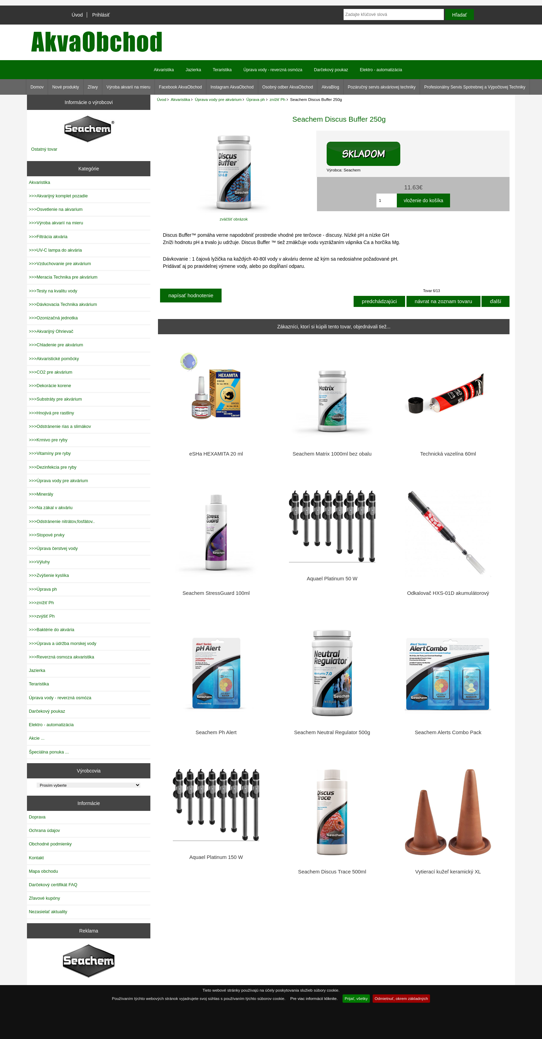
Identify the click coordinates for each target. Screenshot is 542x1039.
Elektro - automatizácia (381, 69)
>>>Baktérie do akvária (51, 629)
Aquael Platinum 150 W (216, 857)
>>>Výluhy (39, 561)
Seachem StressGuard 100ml (216, 593)
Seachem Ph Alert (216, 732)
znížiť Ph (278, 99)
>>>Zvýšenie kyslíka (49, 575)
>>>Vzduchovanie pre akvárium (60, 263)
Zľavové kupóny (44, 898)
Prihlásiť (101, 15)
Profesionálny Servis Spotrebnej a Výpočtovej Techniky (474, 87)
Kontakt (36, 857)
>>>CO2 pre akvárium (50, 372)
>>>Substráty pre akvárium (55, 399)
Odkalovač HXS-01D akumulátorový (448, 593)
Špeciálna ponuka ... (49, 752)
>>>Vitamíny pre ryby (50, 453)
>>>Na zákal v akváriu (51, 507)
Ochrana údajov (44, 830)
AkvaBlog (330, 87)
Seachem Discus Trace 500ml (332, 871)
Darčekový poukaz (331, 69)
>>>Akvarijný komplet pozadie (58, 195)
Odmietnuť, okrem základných (401, 998)
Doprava (37, 817)
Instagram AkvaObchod (232, 87)
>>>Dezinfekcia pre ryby (52, 467)
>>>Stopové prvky (46, 534)
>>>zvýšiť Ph (42, 616)
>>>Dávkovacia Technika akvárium (63, 304)
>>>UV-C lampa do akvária (55, 250)
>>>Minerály (41, 494)
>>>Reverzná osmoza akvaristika (61, 656)
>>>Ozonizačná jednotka (53, 317)
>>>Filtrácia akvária (48, 236)
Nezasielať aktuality (48, 911)
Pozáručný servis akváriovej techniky (381, 87)
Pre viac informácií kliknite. (314, 998)
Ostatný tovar (44, 149)
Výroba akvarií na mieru (128, 87)
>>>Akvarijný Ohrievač (51, 331)
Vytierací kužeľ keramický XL (448, 871)
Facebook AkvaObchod (180, 87)
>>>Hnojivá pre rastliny (51, 412)
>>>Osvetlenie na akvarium (56, 209)
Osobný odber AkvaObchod (287, 87)
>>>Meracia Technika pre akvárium (63, 277)
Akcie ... (36, 738)
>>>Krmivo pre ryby (48, 439)
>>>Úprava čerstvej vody (53, 548)
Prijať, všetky (356, 998)
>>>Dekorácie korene (50, 385)
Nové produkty (65, 87)
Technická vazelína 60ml (448, 454)
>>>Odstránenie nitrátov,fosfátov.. (62, 521)
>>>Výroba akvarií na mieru (56, 222)
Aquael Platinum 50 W (332, 578)
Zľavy (93, 87)
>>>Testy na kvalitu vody (53, 290)
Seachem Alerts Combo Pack (448, 732)
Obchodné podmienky (50, 843)
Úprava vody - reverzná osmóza (272, 69)
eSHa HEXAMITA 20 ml (216, 454)
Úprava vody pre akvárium (218, 99)
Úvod (77, 15)
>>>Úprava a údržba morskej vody (62, 643)
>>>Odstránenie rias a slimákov (60, 426)
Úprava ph (255, 99)
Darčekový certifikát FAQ (53, 884)
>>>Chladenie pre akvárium (56, 344)
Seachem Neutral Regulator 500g (332, 732)
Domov (37, 87)
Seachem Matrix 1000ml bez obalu (332, 454)
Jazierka (193, 69)
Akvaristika (180, 99)
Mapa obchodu (43, 871)
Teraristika (222, 69)
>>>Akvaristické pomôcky (54, 358)
